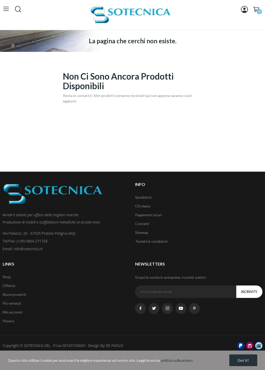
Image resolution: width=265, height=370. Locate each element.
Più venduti (12, 303)
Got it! (243, 360)
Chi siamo (143, 206)
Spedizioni (143, 197)
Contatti (142, 223)
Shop (7, 277)
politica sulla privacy (177, 360)
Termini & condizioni (151, 241)
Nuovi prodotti (14, 294)
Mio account (13, 312)
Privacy (8, 321)
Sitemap (141, 232)
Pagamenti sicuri (148, 215)
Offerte (9, 285)
